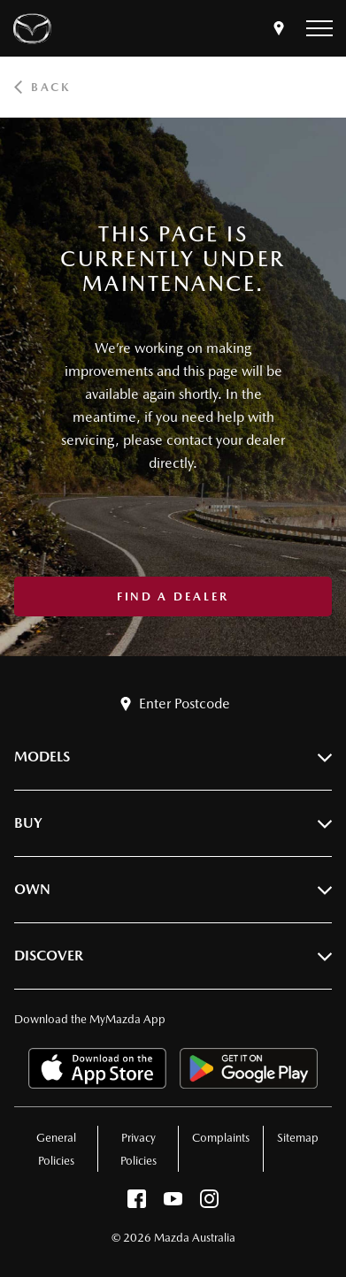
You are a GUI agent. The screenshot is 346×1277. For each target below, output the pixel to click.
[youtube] (173, 1203)
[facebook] (136, 1203)
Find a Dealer (173, 596)
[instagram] (209, 1203)
